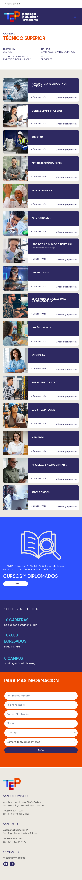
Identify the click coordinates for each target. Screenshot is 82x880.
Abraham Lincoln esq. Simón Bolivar (41, 804)
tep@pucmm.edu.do (14, 858)
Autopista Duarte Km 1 (41, 832)
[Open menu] (75, 17)
